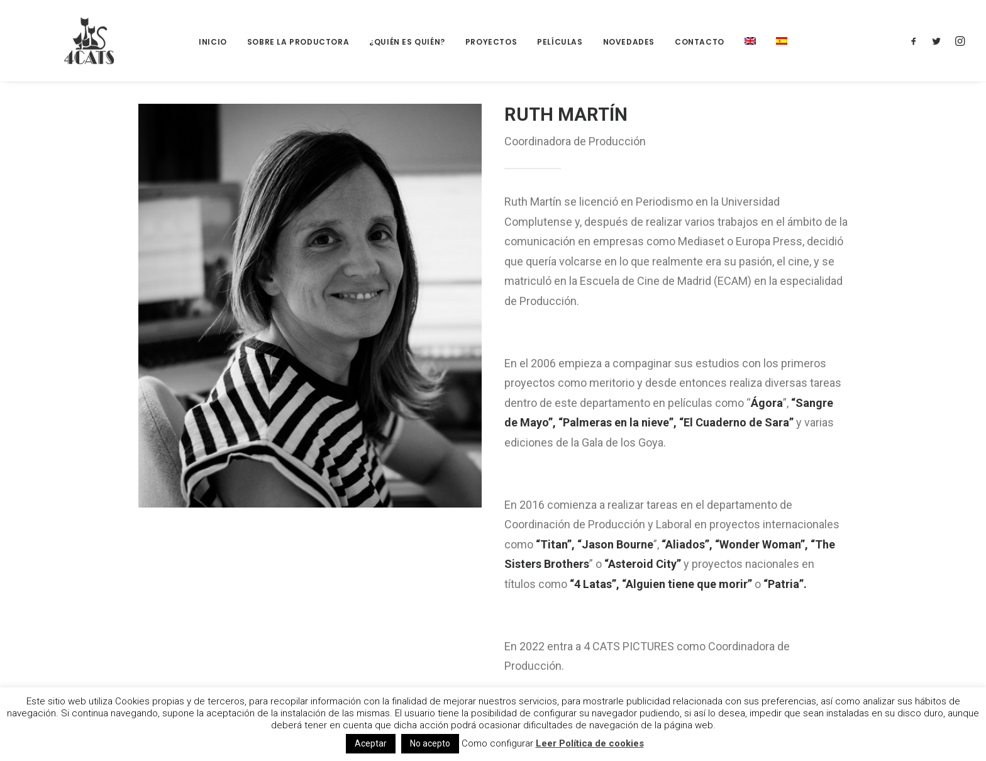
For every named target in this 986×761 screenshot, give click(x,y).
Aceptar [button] (371, 743)
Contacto (699, 41)
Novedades (629, 41)
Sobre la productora (298, 41)
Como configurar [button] (497, 743)
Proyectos (491, 41)
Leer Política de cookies (590, 743)
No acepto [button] (430, 743)
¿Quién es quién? (407, 41)
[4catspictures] (72, 40)
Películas (559, 41)
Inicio (213, 41)
